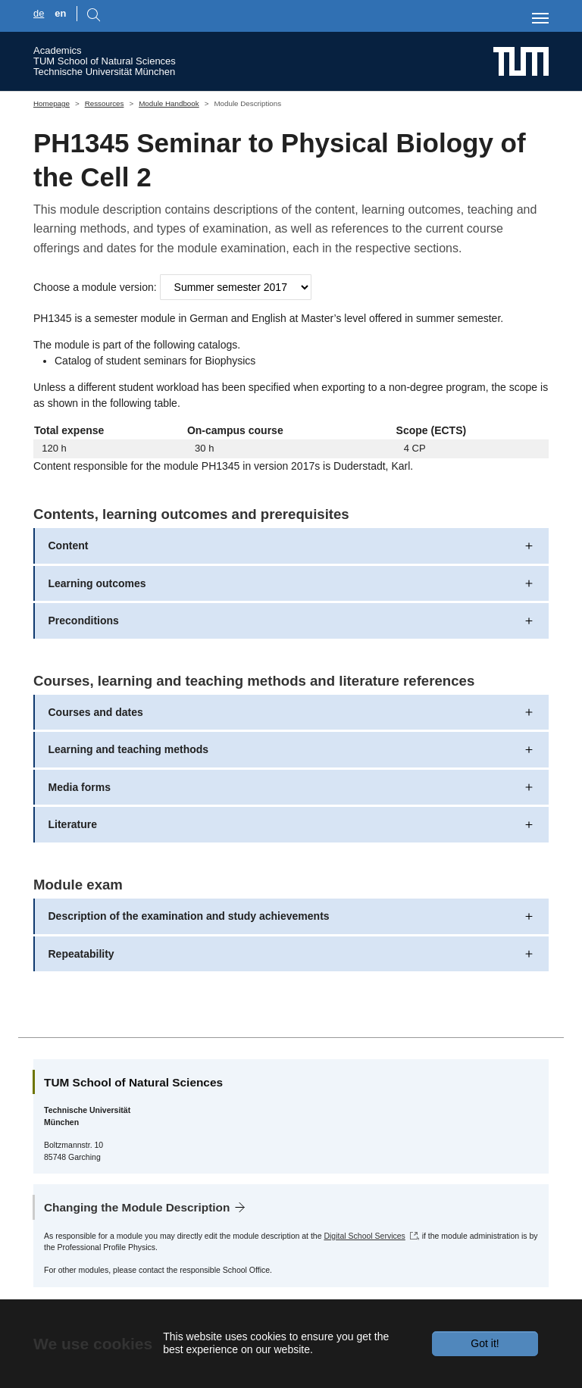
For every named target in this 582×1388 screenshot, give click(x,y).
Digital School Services (364, 1235)
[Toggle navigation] (540, 18)
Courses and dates (95, 712)
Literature (73, 824)
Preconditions (83, 620)
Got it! (485, 1343)
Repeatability (81, 954)
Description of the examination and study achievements (189, 916)
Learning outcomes (97, 583)
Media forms (79, 787)
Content (68, 545)
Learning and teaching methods (128, 749)
